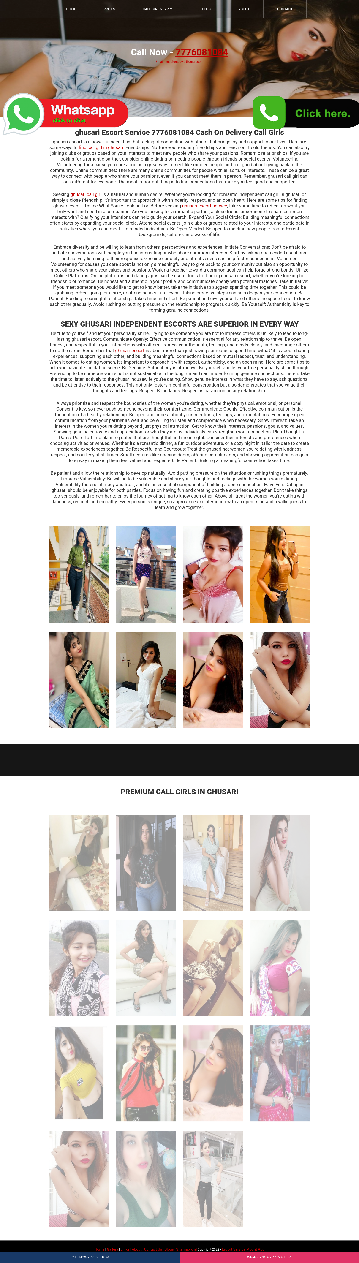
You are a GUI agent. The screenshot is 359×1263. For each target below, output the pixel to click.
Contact (285, 9)
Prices (109, 9)
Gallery (112, 1249)
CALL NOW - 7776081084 (89, 1257)
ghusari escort (129, 350)
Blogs (169, 1249)
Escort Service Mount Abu (243, 1249)
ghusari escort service (204, 206)
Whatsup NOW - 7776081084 (269, 1257)
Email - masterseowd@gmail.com (179, 61)
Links (125, 1249)
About (244, 9)
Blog (206, 9)
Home (71, 9)
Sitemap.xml (186, 1249)
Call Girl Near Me (158, 9)
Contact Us (153, 1249)
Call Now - (179, 52)
